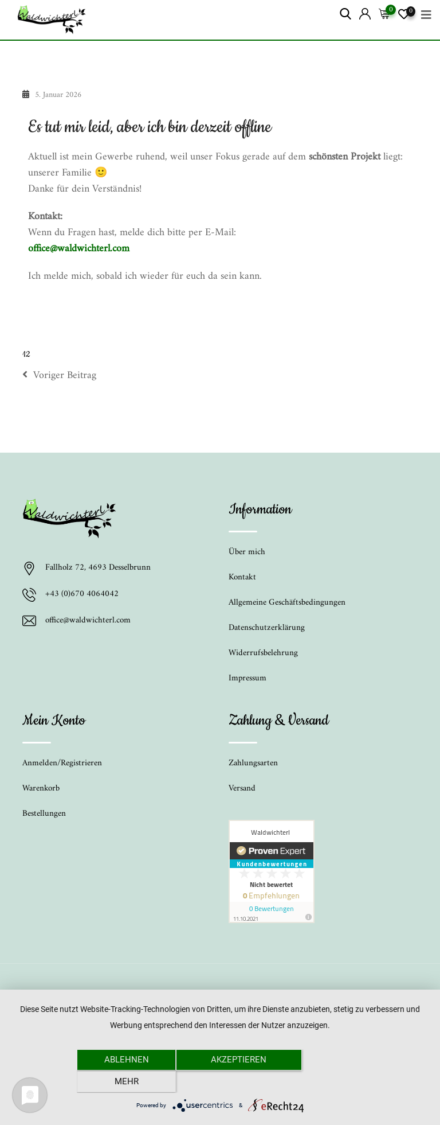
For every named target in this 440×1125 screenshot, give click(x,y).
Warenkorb (41, 788)
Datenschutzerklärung (267, 628)
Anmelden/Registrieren (62, 763)
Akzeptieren (220, 1082)
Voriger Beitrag (59, 376)
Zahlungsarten (253, 763)
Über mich (247, 552)
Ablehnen (119, 1082)
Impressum (247, 678)
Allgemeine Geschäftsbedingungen (287, 602)
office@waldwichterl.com (78, 249)
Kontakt (242, 577)
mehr (320, 1082)
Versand (242, 788)
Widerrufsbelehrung (263, 653)
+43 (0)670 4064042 (82, 595)
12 (26, 354)
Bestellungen (44, 814)
